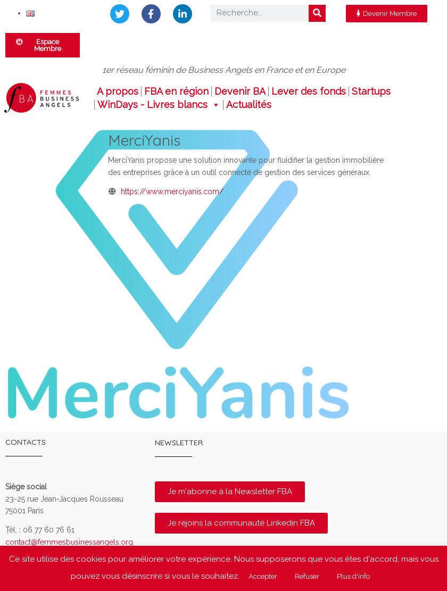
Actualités (248, 105)
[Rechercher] (317, 13)
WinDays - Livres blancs (158, 105)
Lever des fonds (308, 91)
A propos (117, 91)
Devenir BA (240, 91)
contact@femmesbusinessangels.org (69, 542)
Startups (371, 91)
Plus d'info (353, 576)
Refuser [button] (307, 576)
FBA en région (176, 91)
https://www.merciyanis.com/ (172, 191)
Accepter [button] (263, 576)
